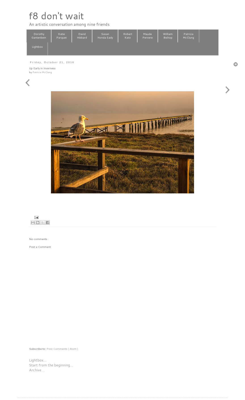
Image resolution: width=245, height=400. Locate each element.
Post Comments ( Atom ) (62, 349)
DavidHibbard (82, 36)
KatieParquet (61, 36)
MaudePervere (147, 36)
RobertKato (127, 36)
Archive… (37, 369)
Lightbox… (38, 360)
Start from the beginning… (51, 365)
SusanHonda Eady (105, 36)
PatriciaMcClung (188, 36)
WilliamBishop (168, 36)
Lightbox (37, 48)
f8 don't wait (56, 15)
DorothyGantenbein (39, 36)
